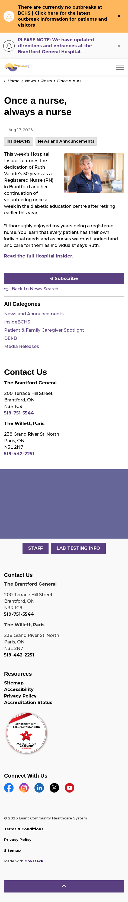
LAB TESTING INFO (78, 548)
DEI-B (10, 338)
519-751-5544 (19, 413)
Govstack (33, 861)
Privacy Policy (20, 696)
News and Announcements (66, 141)
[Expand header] (120, 67)
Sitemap (14, 683)
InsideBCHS (19, 141)
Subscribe (64, 278)
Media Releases (21, 346)
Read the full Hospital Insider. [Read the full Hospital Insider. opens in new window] (38, 256)
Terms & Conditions (23, 829)
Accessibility (19, 689)
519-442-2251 (19, 453)
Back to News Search (35, 288)
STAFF (35, 548)
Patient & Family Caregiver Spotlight (44, 330)
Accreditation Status (28, 702)
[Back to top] (64, 886)
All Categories (22, 304)
